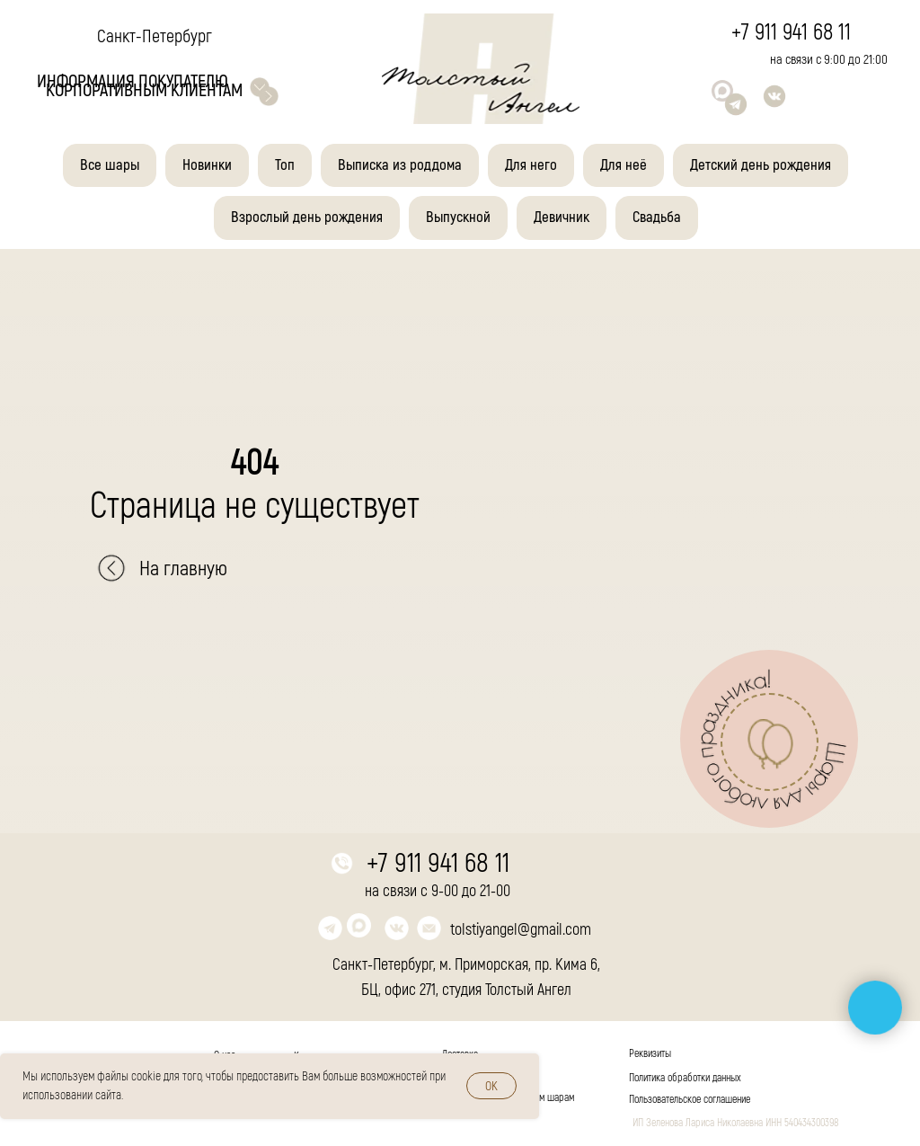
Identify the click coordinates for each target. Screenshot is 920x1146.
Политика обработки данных (685, 1078)
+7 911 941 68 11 (791, 33)
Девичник (561, 217)
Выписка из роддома (400, 164)
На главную (183, 568)
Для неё (623, 164)
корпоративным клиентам (144, 90)
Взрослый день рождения (307, 217)
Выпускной (458, 217)
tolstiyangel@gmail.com (520, 929)
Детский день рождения (760, 164)
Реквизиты (650, 1054)
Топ (285, 164)
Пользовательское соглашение (689, 1099)
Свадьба (656, 217)
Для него (531, 164)
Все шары (109, 164)
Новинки (207, 164)
